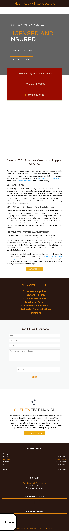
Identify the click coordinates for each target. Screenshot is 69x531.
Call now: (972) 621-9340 (23, 50)
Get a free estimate (21, 59)
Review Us (8, 522)
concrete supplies (26, 181)
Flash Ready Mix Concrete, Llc (49, 178)
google (34, 512)
